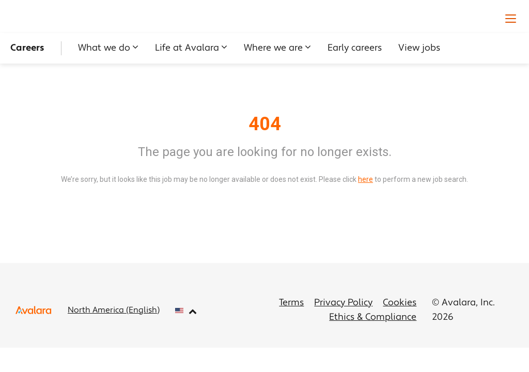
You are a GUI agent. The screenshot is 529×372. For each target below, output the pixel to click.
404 (264, 124)
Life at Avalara (187, 48)
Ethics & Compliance (372, 317)
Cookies (399, 303)
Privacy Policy (343, 303)
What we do (104, 48)
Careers (27, 48)
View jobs (419, 48)
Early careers (355, 48)
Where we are (273, 48)
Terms (291, 303)
